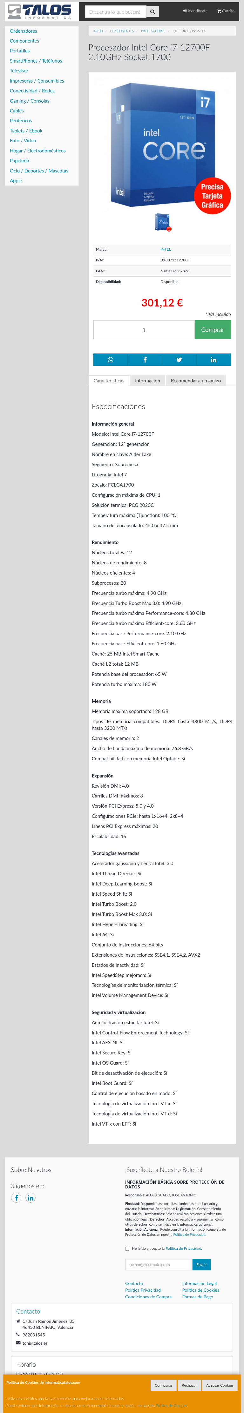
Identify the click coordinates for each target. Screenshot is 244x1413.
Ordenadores (23, 31)
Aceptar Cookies (220, 1385)
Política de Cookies (171, 1405)
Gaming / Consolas (29, 101)
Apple (16, 180)
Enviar (201, 1264)
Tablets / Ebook (26, 130)
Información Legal (199, 1283)
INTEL (165, 249)
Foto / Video (23, 140)
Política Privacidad (143, 1290)
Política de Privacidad (189, 1234)
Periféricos (21, 120)
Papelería (19, 160)
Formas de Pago (198, 1296)
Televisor (19, 70)
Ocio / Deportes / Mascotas (39, 170)
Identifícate (195, 10)
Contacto (134, 1283)
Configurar (164, 1385)
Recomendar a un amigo (196, 380)
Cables (17, 110)
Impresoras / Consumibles (37, 81)
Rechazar (189, 1385)
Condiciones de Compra (148, 1296)
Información (147, 380)
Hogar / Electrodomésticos (38, 150)
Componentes (24, 41)
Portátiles (20, 50)
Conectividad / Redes (32, 90)
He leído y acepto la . (167, 1248)
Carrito (225, 10)
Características (109, 380)
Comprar (212, 329)
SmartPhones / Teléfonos (36, 61)
